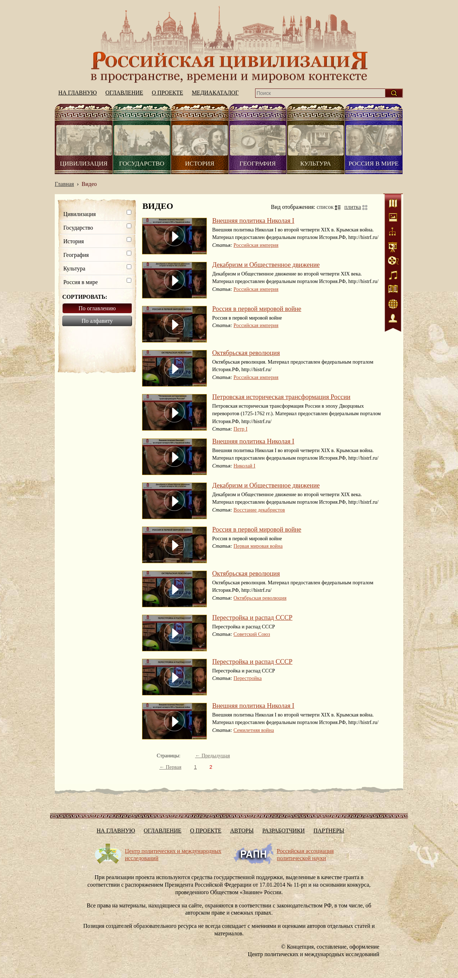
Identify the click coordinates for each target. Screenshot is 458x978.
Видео (393, 261)
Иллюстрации (393, 218)
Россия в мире (374, 163)
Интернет (393, 304)
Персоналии (393, 318)
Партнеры (328, 831)
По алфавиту (97, 321)
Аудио (393, 275)
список (325, 207)
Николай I (244, 466)
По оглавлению (97, 308)
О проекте (167, 93)
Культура (315, 163)
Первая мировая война (258, 546)
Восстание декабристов (259, 510)
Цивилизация (83, 163)
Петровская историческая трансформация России (281, 397)
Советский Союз (252, 634)
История (199, 163)
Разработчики (283, 831)
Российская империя (256, 245)
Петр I (241, 429)
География (257, 163)
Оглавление (124, 93)
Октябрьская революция (246, 352)
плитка (352, 207)
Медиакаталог (215, 93)
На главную (229, 44)
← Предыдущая (212, 755)
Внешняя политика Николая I (253, 220)
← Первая (170, 767)
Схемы (393, 232)
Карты (393, 204)
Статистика (393, 247)
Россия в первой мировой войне (256, 308)
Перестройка (248, 678)
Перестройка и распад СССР (252, 617)
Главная (64, 184)
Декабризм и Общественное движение (266, 264)
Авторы (242, 831)
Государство (141, 163)
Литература (393, 290)
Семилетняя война (254, 730)
